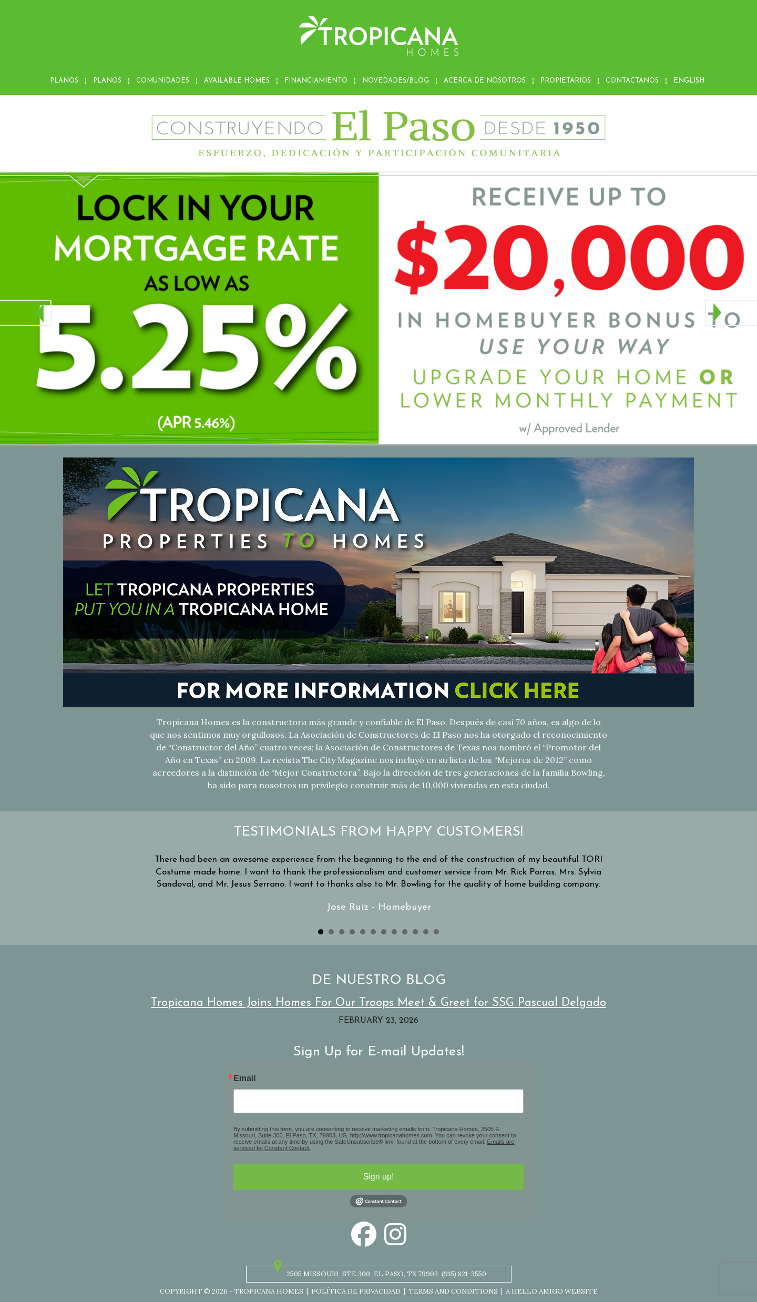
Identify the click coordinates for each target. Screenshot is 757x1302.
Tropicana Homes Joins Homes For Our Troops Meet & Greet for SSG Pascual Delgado (378, 1003)
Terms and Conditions (453, 1291)
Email (244, 1078)
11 (425, 931)
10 (415, 931)
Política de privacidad (356, 1291)
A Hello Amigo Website (552, 1291)
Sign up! (378, 1176)
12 (436, 931)
